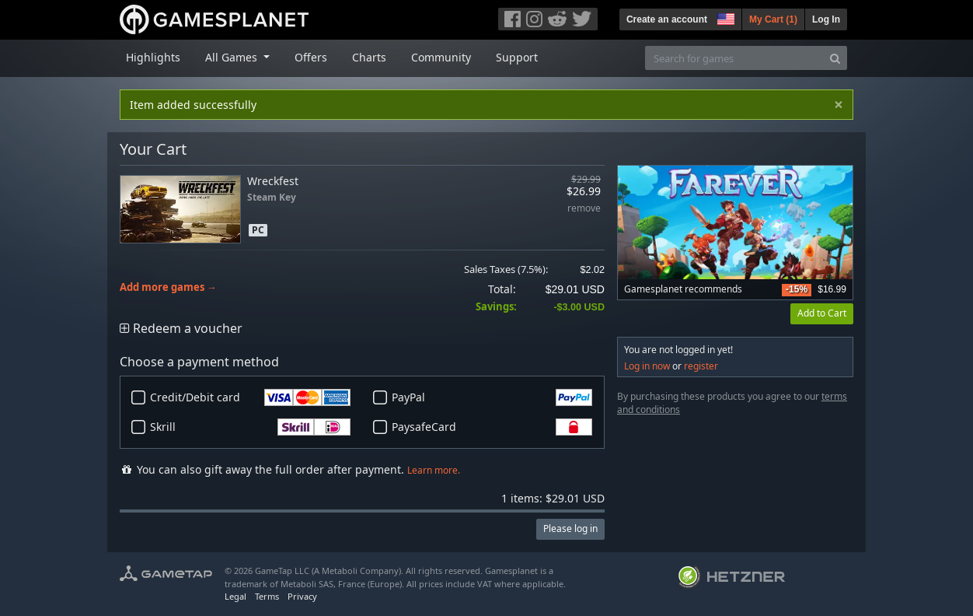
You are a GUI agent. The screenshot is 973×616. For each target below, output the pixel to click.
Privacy (302, 596)
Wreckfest (272, 180)
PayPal (492, 397)
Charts (369, 57)
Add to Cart (821, 313)
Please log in (570, 528)
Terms (267, 596)
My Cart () (773, 19)
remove (584, 209)
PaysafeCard (492, 427)
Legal (235, 596)
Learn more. (433, 470)
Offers (311, 57)
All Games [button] (232, 57)
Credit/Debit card (250, 397)
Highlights (153, 57)
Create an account (666, 19)
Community (441, 57)
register (701, 366)
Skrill (250, 427)
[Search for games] (734, 58)
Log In (826, 19)
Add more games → (168, 287)
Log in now (647, 366)
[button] (724, 17)
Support (517, 57)
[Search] (835, 58)
